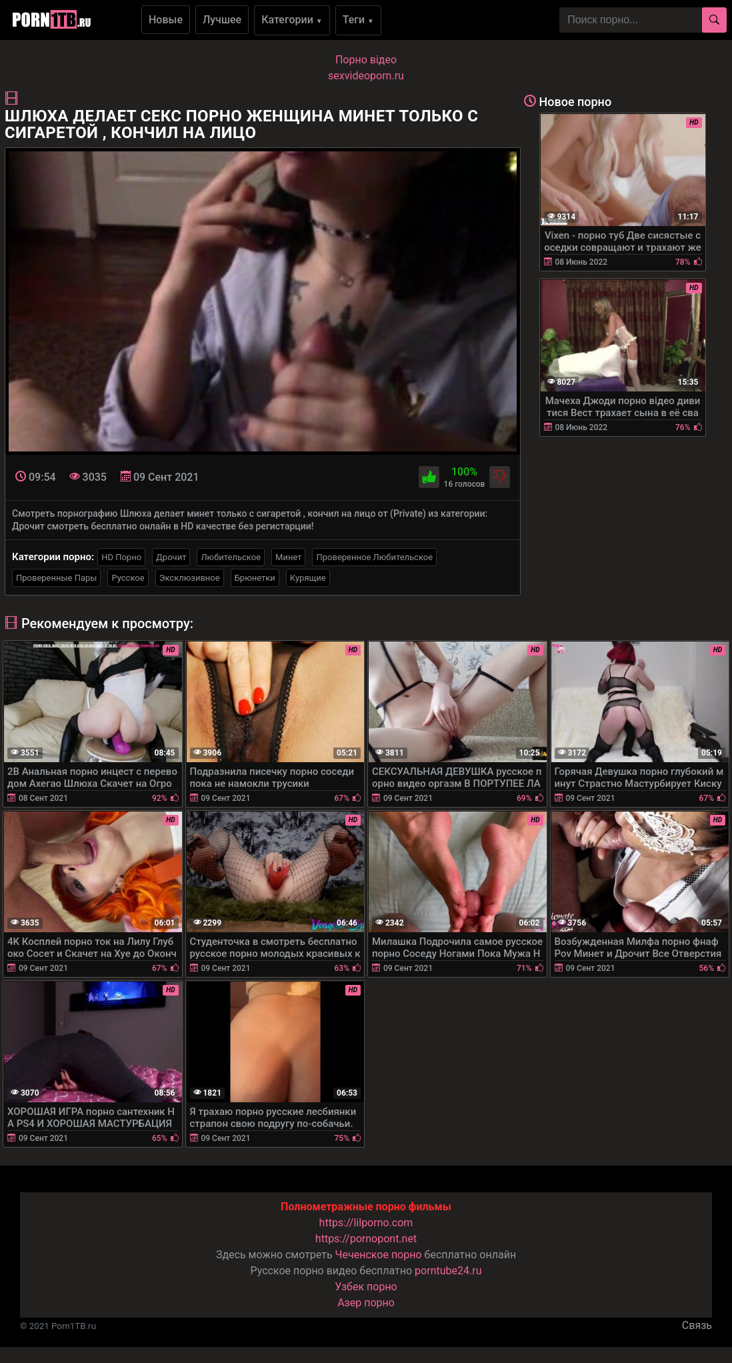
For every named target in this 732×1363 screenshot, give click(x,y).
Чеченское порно (378, 1254)
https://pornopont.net (366, 1238)
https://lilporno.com (366, 1222)
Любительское (231, 557)
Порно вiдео (366, 59)
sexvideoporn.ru (366, 75)
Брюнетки (255, 578)
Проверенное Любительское (374, 557)
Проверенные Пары (56, 578)
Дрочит (171, 557)
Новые (166, 19)
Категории (292, 19)
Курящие (308, 578)
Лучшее (222, 19)
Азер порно (366, 1302)
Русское (127, 578)
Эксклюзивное (189, 578)
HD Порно (121, 557)
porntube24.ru (448, 1270)
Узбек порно (366, 1286)
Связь (697, 1325)
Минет (288, 557)
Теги (358, 19)
